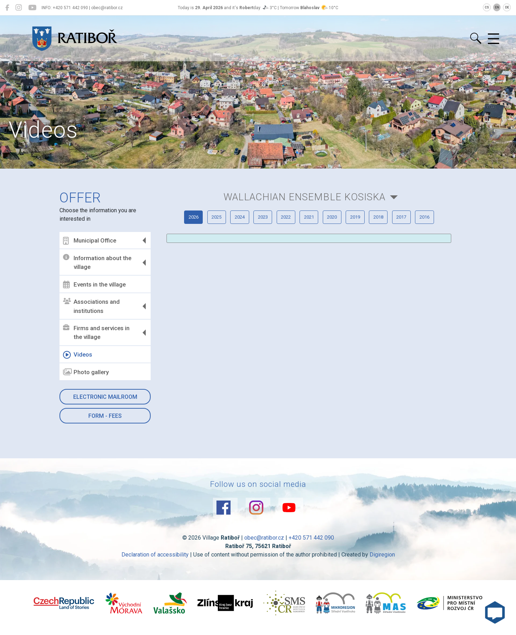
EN (497, 7)
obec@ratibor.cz (264, 544)
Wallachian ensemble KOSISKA (304, 200)
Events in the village (95, 284)
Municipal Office (91, 241)
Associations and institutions (92, 306)
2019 (434, 231)
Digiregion (382, 561)
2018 (272, 253)
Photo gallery (87, 372)
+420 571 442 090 (311, 544)
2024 (254, 231)
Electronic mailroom (106, 397)
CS (487, 7)
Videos (79, 355)
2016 (344, 253)
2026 (183, 231)
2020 (398, 231)
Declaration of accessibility (155, 561)
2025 (219, 231)
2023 (290, 231)
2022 (326, 231)
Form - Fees (106, 416)
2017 (308, 253)
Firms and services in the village (97, 333)
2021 (362, 231)
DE (507, 7)
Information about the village (98, 262)
